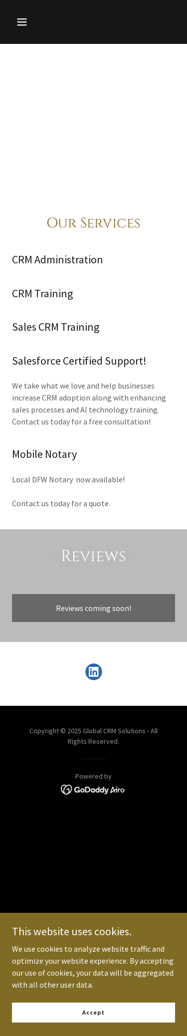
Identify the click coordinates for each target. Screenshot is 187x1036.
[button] (22, 22)
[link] (94, 674)
